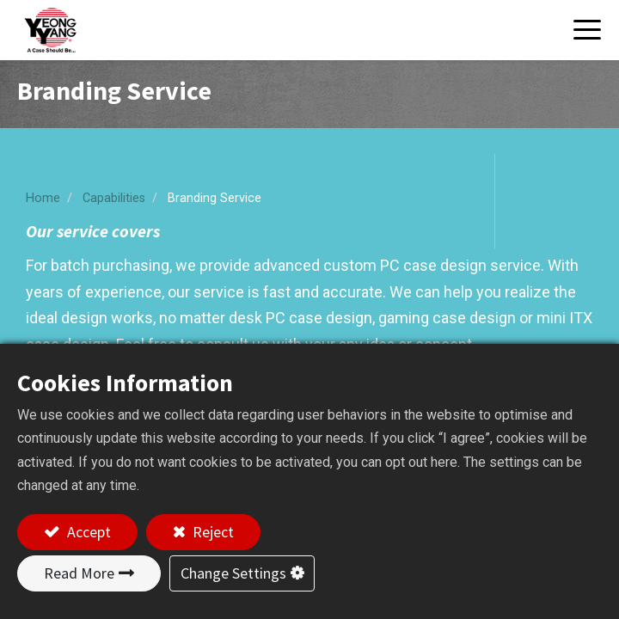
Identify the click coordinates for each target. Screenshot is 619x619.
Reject (211, 532)
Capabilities (114, 198)
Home (43, 198)
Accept (87, 532)
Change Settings (233, 573)
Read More (79, 573)
